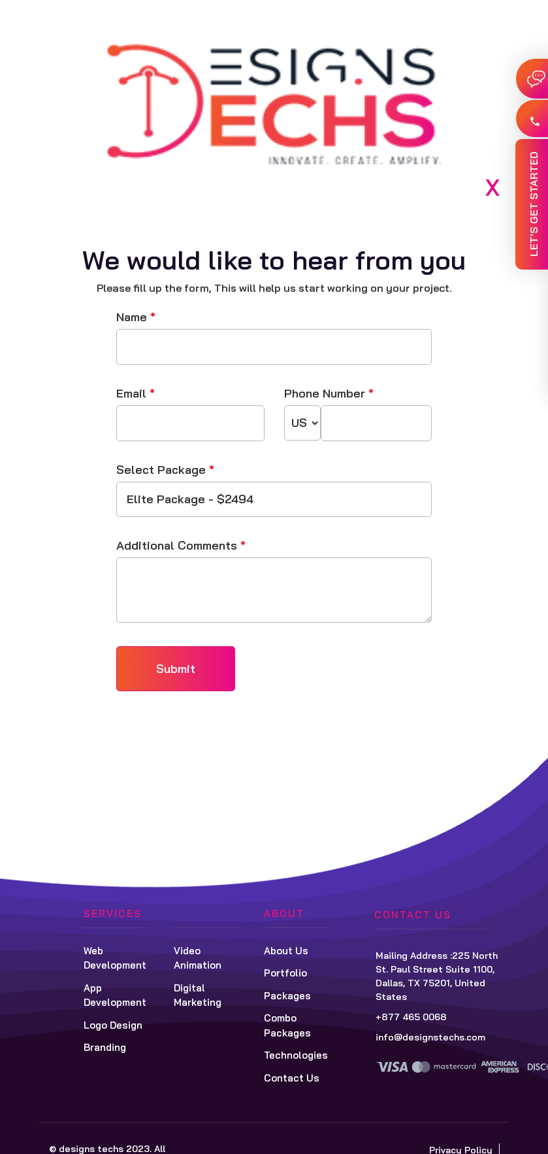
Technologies (296, 1055)
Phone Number (329, 393)
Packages (287, 996)
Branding (105, 1047)
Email (135, 393)
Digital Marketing (197, 995)
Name (135, 316)
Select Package (165, 469)
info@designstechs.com (430, 1037)
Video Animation (197, 958)
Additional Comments (181, 545)
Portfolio (285, 973)
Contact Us (291, 1078)
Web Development (115, 958)
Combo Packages (287, 1025)
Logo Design (113, 1025)
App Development (115, 995)
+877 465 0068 (411, 1017)
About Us (286, 950)
